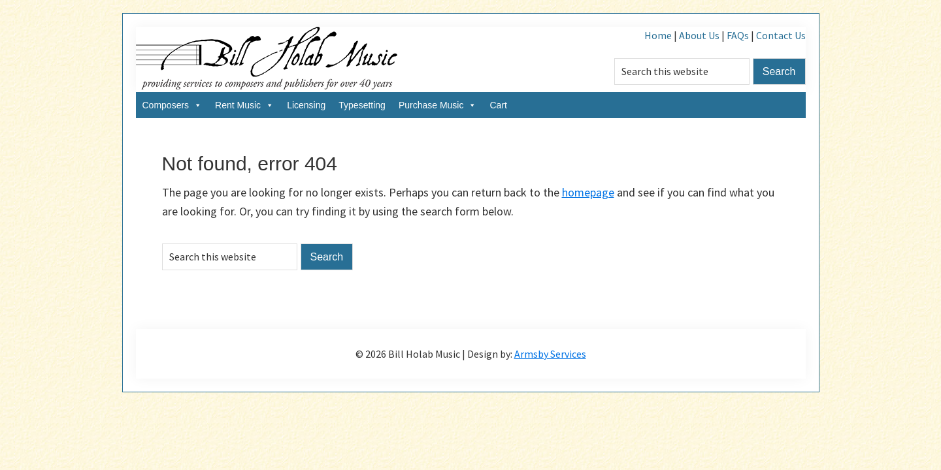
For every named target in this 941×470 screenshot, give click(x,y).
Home (658, 35)
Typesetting (362, 105)
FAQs (738, 35)
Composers (172, 105)
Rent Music (244, 105)
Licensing (306, 105)
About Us (699, 35)
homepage (588, 192)
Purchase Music (438, 105)
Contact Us (781, 35)
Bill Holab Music (266, 59)
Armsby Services (550, 353)
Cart (497, 105)
